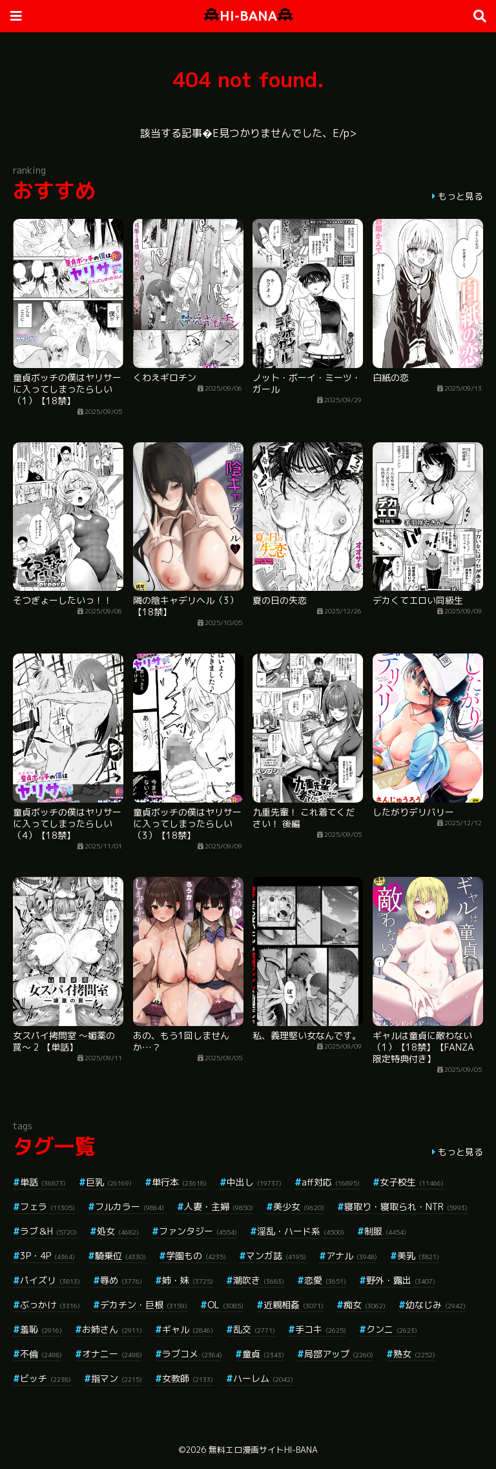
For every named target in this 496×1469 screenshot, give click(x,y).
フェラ (47, 1206)
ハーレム (263, 1378)
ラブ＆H (48, 1231)
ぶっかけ (50, 1305)
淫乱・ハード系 (300, 1231)
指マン (116, 1378)
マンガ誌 (276, 1255)
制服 (385, 1231)
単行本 (179, 1182)
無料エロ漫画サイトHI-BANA (263, 1449)
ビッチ (45, 1378)
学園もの (196, 1255)
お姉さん (112, 1329)
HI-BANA (248, 15)
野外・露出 (400, 1280)
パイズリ (50, 1280)
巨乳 (109, 1182)
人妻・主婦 (218, 1206)
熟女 (414, 1354)
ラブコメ (192, 1354)
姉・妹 (187, 1280)
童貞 (263, 1354)
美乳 (418, 1255)
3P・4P (47, 1255)
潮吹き (258, 1280)
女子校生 (412, 1182)
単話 (43, 1182)
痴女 (365, 1305)
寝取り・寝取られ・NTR (406, 1206)
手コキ (320, 1329)
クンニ (391, 1329)
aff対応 (331, 1182)
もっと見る (460, 196)
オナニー (112, 1354)
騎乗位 (120, 1255)
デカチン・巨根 (143, 1305)
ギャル (187, 1329)
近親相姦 (294, 1305)
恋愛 (325, 1280)
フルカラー (129, 1206)
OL (225, 1305)
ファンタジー (198, 1231)
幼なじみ (436, 1305)
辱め (121, 1280)
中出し (254, 1182)
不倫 (41, 1354)
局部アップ (338, 1354)
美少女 (298, 1206)
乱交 (254, 1329)
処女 (118, 1231)
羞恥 (41, 1329)
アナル (351, 1255)
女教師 (187, 1378)
